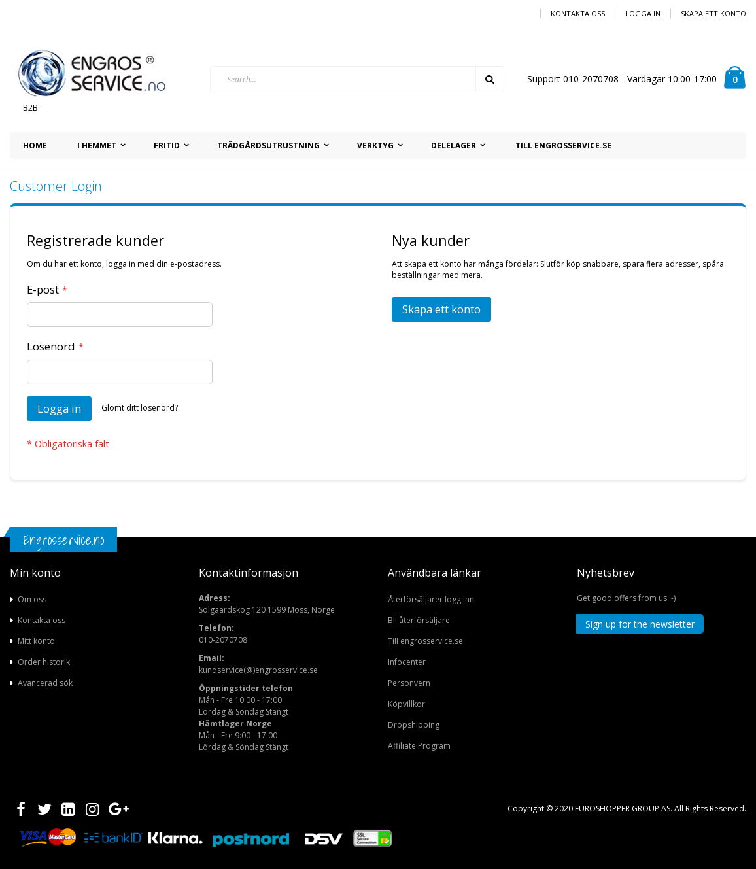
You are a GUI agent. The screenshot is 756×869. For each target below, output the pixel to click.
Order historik (44, 662)
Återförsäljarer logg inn (431, 599)
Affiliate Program (419, 745)
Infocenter (407, 662)
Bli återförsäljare (419, 620)
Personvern (409, 683)
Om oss (32, 599)
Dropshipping (413, 724)
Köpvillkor (406, 703)
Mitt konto (36, 641)
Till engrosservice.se (425, 641)
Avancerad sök (45, 683)
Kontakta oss (578, 13)
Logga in (643, 13)
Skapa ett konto (713, 13)
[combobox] (357, 79)
